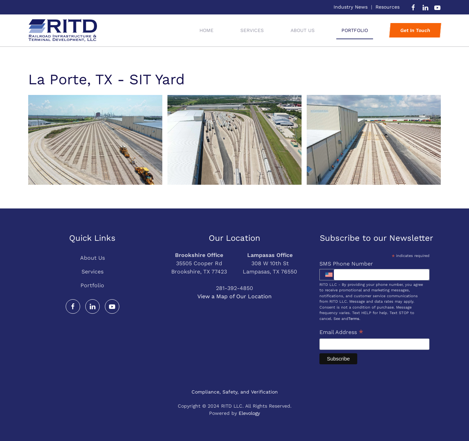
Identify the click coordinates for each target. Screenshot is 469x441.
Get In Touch (415, 30)
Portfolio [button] (354, 30)
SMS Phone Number (346, 263)
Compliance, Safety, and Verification (235, 392)
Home (206, 30)
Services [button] (252, 30)
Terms (353, 318)
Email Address (341, 332)
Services (92, 271)
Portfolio (92, 285)
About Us (303, 30)
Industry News (351, 7)
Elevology (249, 413)
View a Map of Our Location (234, 296)
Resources (387, 7)
